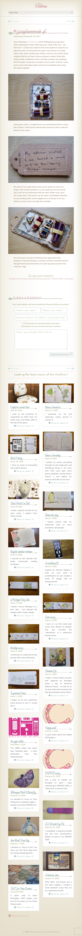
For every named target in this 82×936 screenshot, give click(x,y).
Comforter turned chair (19, 407)
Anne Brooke (31, 42)
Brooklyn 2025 (16, 647)
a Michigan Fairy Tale (19, 599)
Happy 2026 (50, 727)
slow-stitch (52, 278)
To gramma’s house (18, 693)
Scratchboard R (51, 563)
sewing (42, 278)
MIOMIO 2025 (52, 773)
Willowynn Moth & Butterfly (22, 792)
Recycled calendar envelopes (21, 551)
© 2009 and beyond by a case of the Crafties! (41, 931)
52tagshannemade (17, 278)
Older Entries (19, 916)
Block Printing (16, 458)
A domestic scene (51, 875)
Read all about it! (24, 425)
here (22, 47)
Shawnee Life (50, 671)
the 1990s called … (17, 741)
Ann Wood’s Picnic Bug (19, 840)
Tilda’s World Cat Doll (19, 503)
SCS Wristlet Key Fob (54, 824)
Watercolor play (51, 515)
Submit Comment (60, 354)
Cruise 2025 (50, 617)
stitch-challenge (65, 278)
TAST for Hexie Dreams (21, 888)
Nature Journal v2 (52, 407)
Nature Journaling (52, 455)
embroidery (32, 278)
